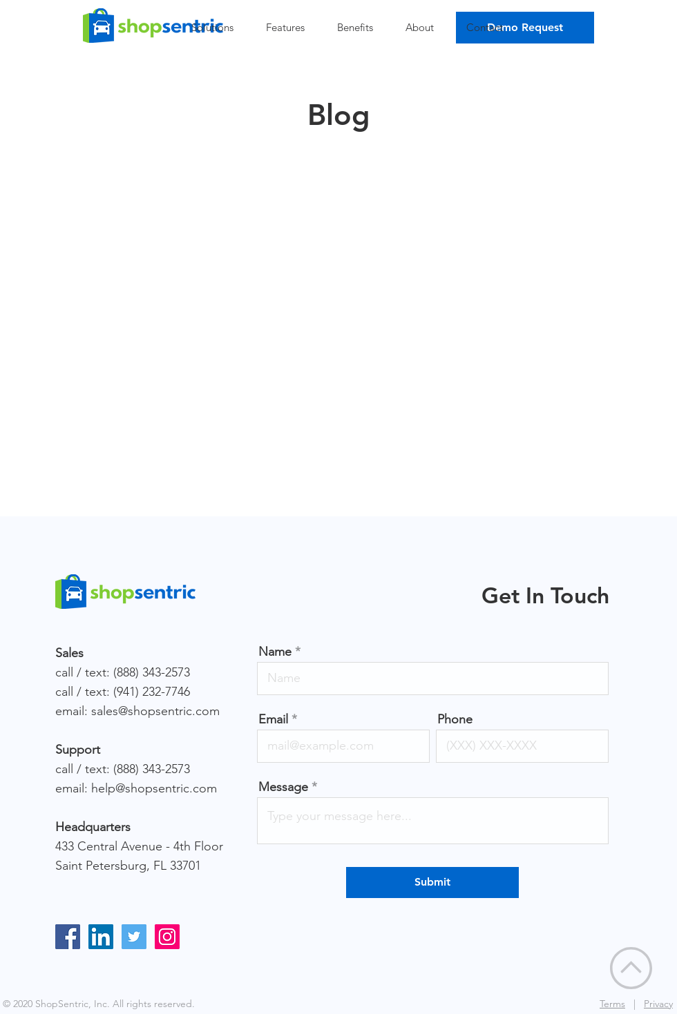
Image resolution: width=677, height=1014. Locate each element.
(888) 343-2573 (151, 672)
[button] (218, 27)
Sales (69, 653)
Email (273, 719)
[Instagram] (167, 936)
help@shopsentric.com (154, 788)
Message (283, 787)
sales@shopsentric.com (155, 711)
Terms (612, 1003)
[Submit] (432, 882)
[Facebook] (67, 936)
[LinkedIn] (100, 936)
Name (275, 651)
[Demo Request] (525, 27)
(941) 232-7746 (151, 691)
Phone (455, 719)
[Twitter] (134, 936)
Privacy (658, 1003)
